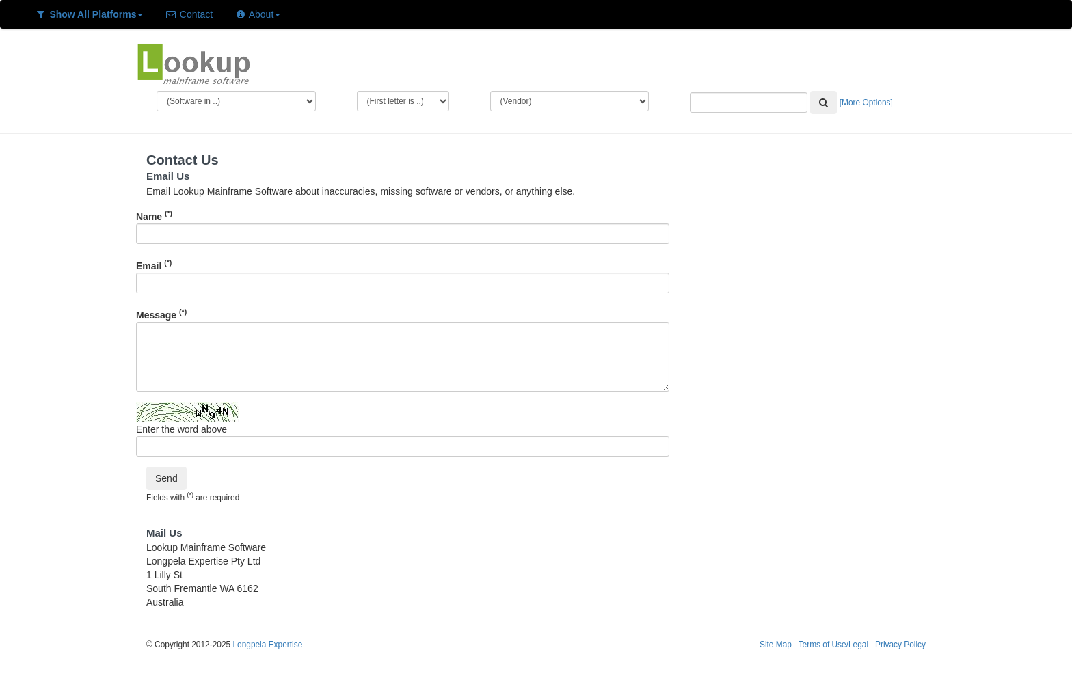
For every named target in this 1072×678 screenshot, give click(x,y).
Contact (189, 14)
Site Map (776, 644)
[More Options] (866, 102)
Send (166, 478)
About (257, 14)
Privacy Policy (900, 644)
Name (154, 215)
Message (161, 314)
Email (154, 264)
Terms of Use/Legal (833, 644)
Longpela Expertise (267, 644)
